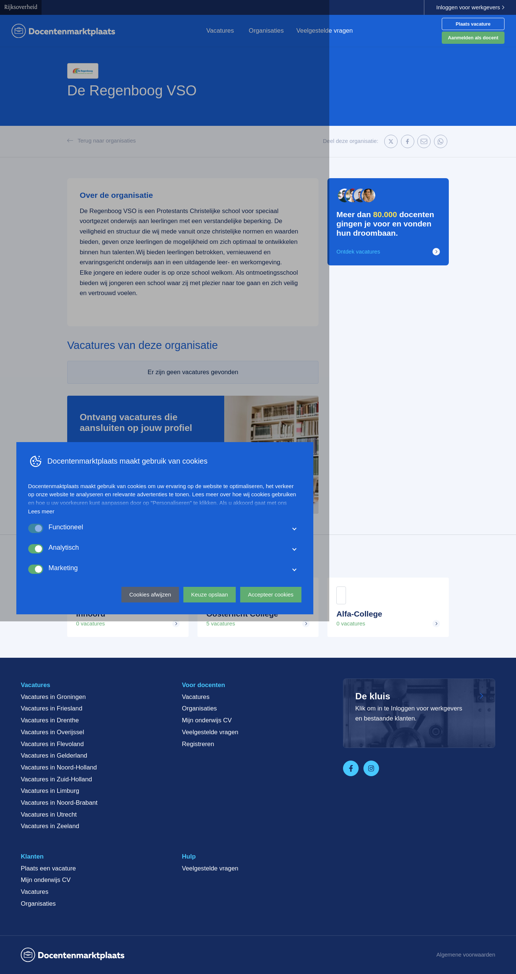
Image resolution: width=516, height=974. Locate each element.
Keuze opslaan (302, 942)
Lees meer (134, 860)
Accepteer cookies (364, 942)
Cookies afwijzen (244, 942)
